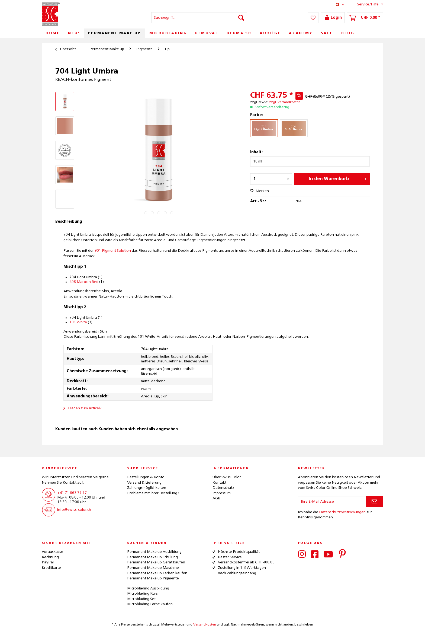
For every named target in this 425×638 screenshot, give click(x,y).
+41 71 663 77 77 (72, 493)
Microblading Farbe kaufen (150, 604)
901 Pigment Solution (113, 251)
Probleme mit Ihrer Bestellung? (153, 493)
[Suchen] (241, 17)
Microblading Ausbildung (148, 588)
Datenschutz (223, 488)
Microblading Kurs (142, 593)
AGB (216, 498)
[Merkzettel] (313, 17)
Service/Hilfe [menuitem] (366, 4)
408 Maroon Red (83, 282)
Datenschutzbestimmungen (342, 512)
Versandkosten (204, 624)
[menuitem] (199, 17)
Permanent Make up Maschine (153, 568)
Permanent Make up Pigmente (153, 578)
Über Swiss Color (226, 477)
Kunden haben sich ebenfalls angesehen (138, 429)
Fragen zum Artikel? (82, 408)
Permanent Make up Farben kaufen (157, 573)
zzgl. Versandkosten (284, 102)
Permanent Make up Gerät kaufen (156, 562)
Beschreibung (68, 222)
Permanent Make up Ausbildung (154, 552)
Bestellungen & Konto (146, 477)
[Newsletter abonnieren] (374, 501)
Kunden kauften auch (76, 429)
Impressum (221, 493)
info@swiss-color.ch (74, 510)
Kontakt (219, 482)
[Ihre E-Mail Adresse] (332, 501)
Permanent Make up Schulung (152, 557)
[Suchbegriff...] (199, 17)
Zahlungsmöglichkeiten (146, 488)
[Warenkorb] (365, 17)
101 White (78, 322)
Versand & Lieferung (144, 482)
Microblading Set (141, 599)
